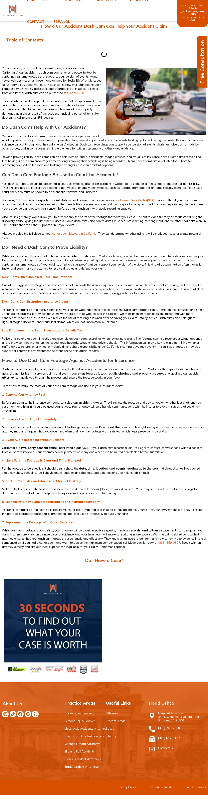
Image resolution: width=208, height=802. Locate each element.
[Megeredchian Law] (152, 716)
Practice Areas (115, 721)
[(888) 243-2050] (152, 729)
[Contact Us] (152, 749)
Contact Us (165, 748)
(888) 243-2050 (169, 728)
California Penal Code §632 (134, 200)
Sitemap (111, 736)
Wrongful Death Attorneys (82, 744)
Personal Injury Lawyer (79, 721)
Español (61, 21)
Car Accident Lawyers (79, 713)
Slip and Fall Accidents (79, 751)
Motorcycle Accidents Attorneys (85, 728)
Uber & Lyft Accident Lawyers (84, 736)
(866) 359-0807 (197, 13)
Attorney (112, 713)
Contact (36, 21)
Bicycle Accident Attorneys (82, 759)
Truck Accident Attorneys (81, 767)
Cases (110, 728)
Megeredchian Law (171, 713)
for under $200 (74, 93)
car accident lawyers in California (74, 233)
